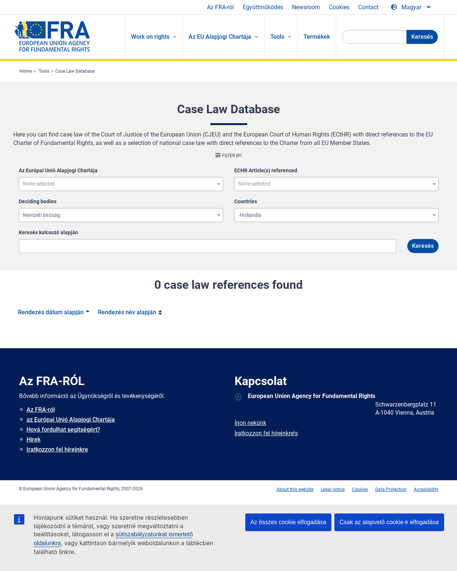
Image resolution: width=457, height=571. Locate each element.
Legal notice (333, 489)
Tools (44, 71)
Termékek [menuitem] (316, 36)
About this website (295, 489)
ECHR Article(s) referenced (265, 170)
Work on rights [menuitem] (150, 36)
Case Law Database (75, 71)
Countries (245, 201)
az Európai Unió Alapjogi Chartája (71, 419)
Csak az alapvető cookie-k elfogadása (389, 522)
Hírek (34, 439)
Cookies (339, 7)
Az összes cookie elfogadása (288, 522)
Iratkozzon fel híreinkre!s (266, 433)
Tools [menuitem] (277, 36)
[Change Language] (411, 7)
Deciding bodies (37, 201)
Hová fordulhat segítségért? (63, 429)
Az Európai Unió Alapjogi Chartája (58, 170)
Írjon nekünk (250, 422)
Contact (368, 7)
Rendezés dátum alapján (51, 312)
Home (26, 71)
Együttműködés (263, 7)
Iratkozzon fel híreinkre (57, 449)
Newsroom (306, 7)
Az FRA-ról (220, 7)
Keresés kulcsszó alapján (48, 232)
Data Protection (391, 489)
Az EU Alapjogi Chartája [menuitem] (220, 36)
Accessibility (426, 489)
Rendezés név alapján (127, 312)
